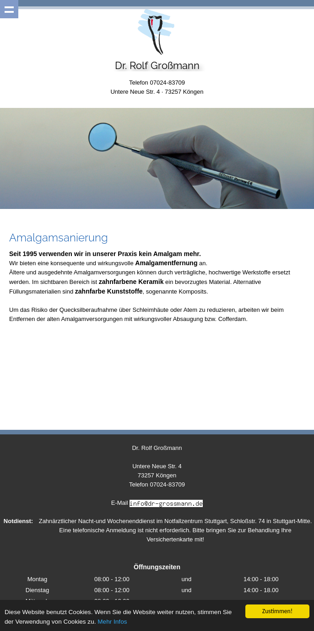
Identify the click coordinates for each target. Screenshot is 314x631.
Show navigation (9, 9)
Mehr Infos (112, 622)
